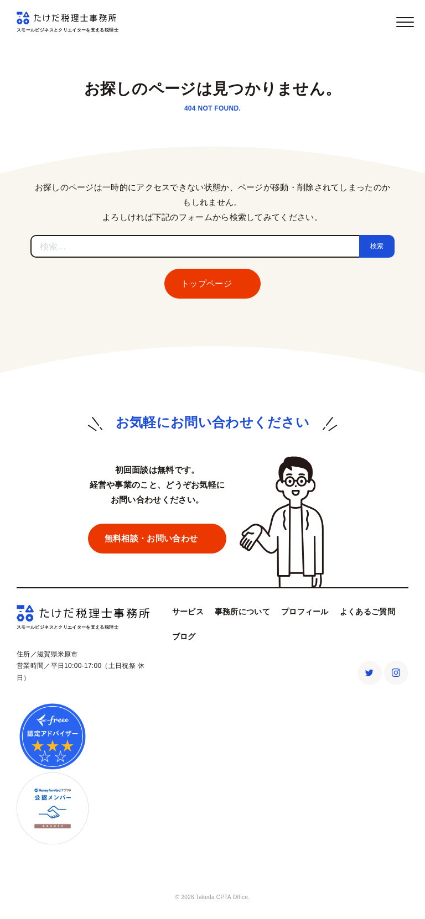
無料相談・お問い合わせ (151, 538)
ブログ (184, 636)
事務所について (242, 611)
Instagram (396, 673)
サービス (188, 611)
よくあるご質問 (367, 611)
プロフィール (305, 611)
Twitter (369, 673)
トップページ (206, 283)
